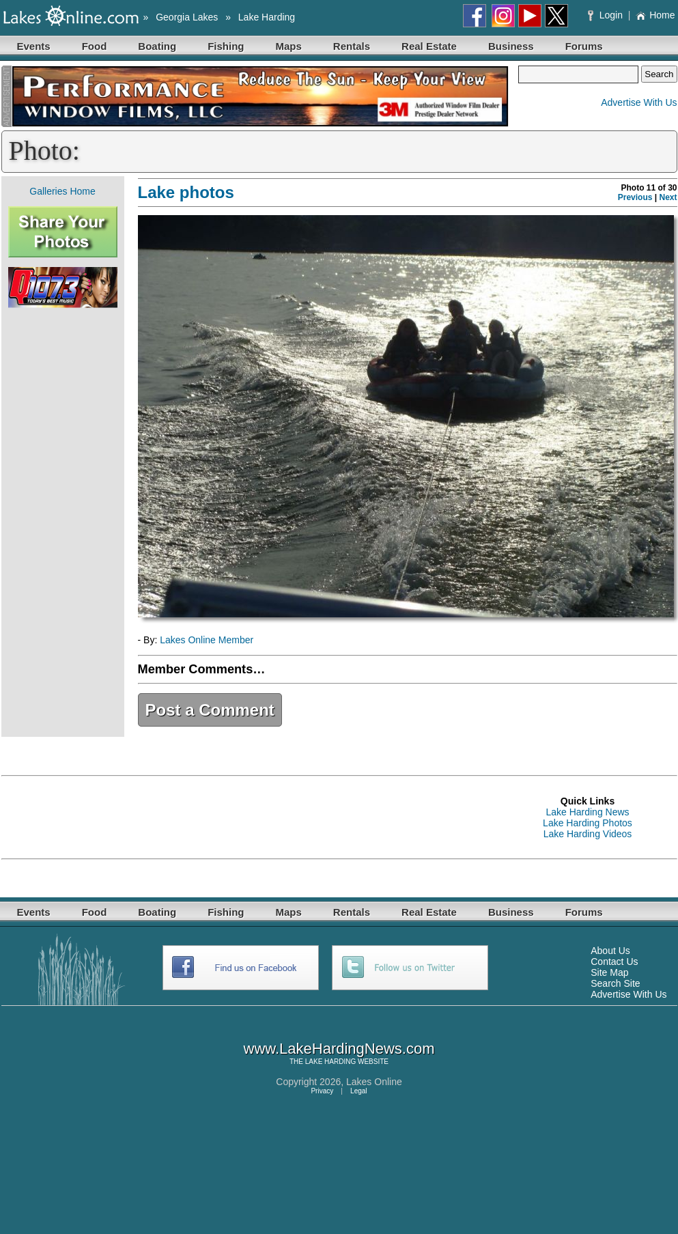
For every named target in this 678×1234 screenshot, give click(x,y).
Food (94, 46)
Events (34, 46)
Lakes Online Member (206, 639)
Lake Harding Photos (587, 822)
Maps (289, 46)
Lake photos (186, 192)
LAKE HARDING (330, 1061)
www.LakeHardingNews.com (339, 1048)
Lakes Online (374, 1081)
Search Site (615, 983)
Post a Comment (209, 710)
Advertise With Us (639, 102)
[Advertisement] (62, 522)
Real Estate (429, 46)
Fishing (226, 46)
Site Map (609, 972)
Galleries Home (62, 191)
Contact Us (614, 961)
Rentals (351, 46)
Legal (358, 1091)
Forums (584, 46)
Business (511, 46)
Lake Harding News (587, 812)
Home (655, 15)
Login (606, 15)
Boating (157, 46)
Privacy (322, 1091)
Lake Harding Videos (587, 833)
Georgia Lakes (187, 17)
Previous (635, 197)
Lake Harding (266, 17)
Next (668, 197)
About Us (610, 950)
